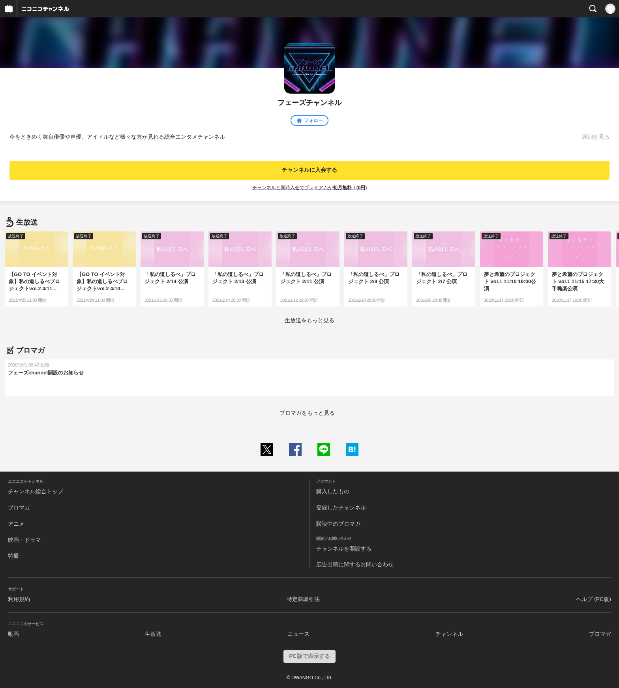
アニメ (16, 524)
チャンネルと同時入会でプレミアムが (309, 187)
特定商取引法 (303, 599)
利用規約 (19, 599)
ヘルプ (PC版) (593, 599)
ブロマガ (19, 507)
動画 (13, 634)
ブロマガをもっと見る (307, 413)
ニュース (298, 634)
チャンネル (449, 634)
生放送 (153, 634)
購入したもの (332, 491)
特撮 (13, 556)
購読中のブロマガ (338, 524)
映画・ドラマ (24, 540)
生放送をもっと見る (309, 320)
